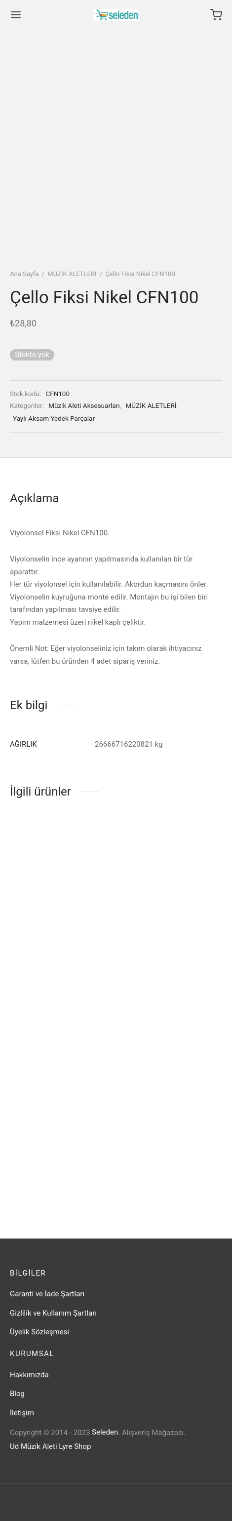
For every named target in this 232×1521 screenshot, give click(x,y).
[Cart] (216, 15)
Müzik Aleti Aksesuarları (83, 405)
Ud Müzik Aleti (33, 1446)
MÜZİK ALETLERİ (71, 274)
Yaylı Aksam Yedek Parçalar (54, 418)
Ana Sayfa (24, 274)
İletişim (22, 1412)
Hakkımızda (29, 1374)
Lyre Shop (75, 1446)
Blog (17, 1393)
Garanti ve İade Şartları (47, 1293)
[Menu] (16, 15)
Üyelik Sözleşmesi (39, 1331)
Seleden (105, 1432)
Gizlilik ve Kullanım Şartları (53, 1313)
